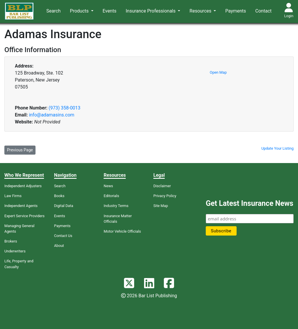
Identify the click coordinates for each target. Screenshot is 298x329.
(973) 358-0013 (64, 108)
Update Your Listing (277, 148)
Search (53, 11)
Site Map (160, 206)
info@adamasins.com (51, 115)
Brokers (10, 241)
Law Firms (13, 196)
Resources (200, 11)
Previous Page (20, 150)
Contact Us (63, 236)
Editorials (111, 196)
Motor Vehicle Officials (122, 231)
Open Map (218, 72)
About (59, 245)
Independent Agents (21, 206)
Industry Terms (116, 206)
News (108, 186)
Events (109, 11)
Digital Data (63, 206)
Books (59, 196)
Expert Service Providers (24, 216)
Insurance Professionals (151, 11)
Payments (235, 11)
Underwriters (15, 251)
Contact (263, 11)
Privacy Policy (164, 196)
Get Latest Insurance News (249, 203)
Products (80, 11)
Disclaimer (162, 186)
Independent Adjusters (23, 186)
